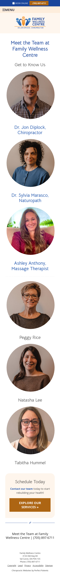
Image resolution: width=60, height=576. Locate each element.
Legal (20, 565)
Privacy (27, 565)
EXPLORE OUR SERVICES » (30, 505)
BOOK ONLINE (20, 3)
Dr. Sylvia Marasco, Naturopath (30, 197)
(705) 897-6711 (39, 3)
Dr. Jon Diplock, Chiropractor (30, 130)
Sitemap (49, 565)
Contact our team (21, 489)
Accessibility (38, 565)
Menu (8, 10)
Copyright (12, 565)
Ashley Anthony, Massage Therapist (30, 265)
